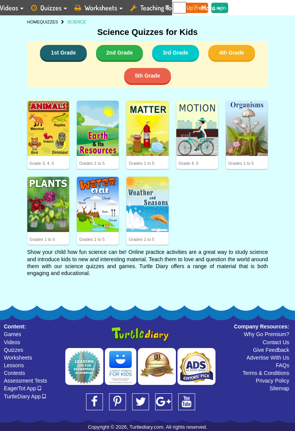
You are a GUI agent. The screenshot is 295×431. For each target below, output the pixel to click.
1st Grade (63, 53)
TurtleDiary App (25, 396)
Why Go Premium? (266, 334)
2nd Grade (119, 53)
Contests (14, 373)
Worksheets (18, 358)
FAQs (282, 365)
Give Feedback (271, 350)
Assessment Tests (25, 381)
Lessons (14, 365)
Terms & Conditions (266, 373)
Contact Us (276, 342)
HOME (33, 22)
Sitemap (279, 388)
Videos (12, 342)
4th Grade (231, 53)
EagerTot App (22, 388)
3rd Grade (175, 53)
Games (12, 334)
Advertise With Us (268, 358)
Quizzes (13, 350)
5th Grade (147, 76)
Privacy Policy (272, 381)
